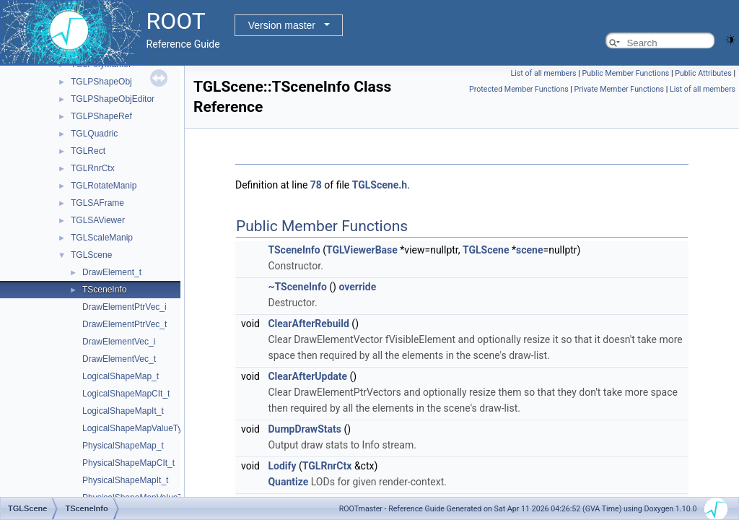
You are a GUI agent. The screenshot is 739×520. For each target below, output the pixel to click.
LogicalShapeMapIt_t (123, 411)
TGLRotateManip (103, 186)
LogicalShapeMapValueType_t (140, 428)
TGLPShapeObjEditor (112, 99)
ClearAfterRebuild (308, 323)
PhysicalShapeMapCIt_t (128, 463)
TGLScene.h (379, 185)
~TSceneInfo (297, 286)
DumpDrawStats (304, 429)
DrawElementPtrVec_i (124, 307)
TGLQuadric (94, 134)
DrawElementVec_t (119, 359)
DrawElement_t (111, 272)
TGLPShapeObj (101, 82)
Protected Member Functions (519, 89)
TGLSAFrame (97, 203)
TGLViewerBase (362, 250)
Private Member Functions (619, 89)
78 (316, 185)
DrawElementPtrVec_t (124, 324)
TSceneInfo (104, 290)
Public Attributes (703, 73)
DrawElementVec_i (118, 342)
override (357, 286)
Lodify (282, 466)
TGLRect (88, 151)
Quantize (288, 482)
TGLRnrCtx (93, 168)
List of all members (544, 73)
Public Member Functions (626, 73)
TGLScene (91, 255)
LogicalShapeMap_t (120, 376)
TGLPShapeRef (101, 116)
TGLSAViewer (98, 220)
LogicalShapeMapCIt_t (126, 394)
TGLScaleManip (102, 238)
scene (529, 250)
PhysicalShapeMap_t (123, 446)
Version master (281, 25)
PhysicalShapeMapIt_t (125, 480)
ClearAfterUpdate (307, 376)
